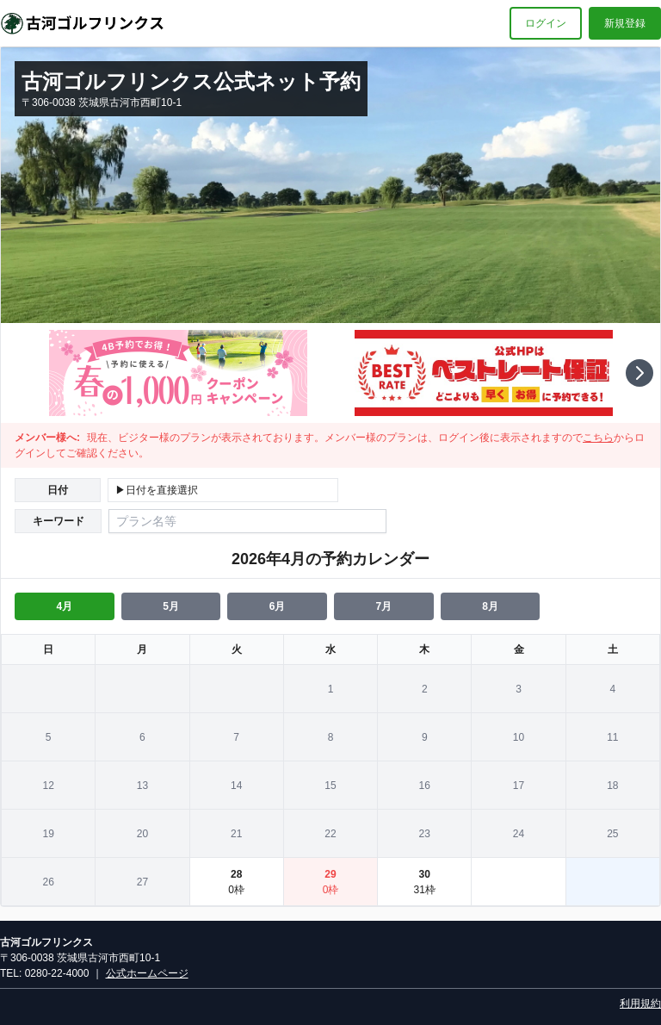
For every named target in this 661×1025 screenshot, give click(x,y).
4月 (64, 606)
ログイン (545, 23)
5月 (171, 606)
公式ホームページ (147, 973)
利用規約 (640, 1003)
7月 (383, 606)
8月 (490, 606)
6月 (277, 606)
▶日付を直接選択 (156, 490)
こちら (598, 438)
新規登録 (625, 23)
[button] (639, 373)
